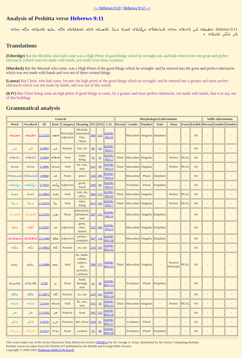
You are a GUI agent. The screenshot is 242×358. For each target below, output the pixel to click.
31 (93, 157)
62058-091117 (109, 321)
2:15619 (44, 203)
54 (99, 148)
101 (93, 166)
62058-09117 (109, 203)
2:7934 (44, 185)
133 (100, 135)
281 (93, 312)
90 (93, 148)
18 (99, 283)
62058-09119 (109, 227)
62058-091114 (109, 294)
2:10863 (44, 247)
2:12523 (44, 135)
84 (99, 185)
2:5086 (44, 166)
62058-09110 (109, 135)
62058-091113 (109, 283)
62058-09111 (109, 148)
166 (93, 185)
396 (93, 264)
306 (93, 135)
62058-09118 (109, 214)
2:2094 (44, 157)
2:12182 (44, 312)
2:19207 (44, 227)
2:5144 (44, 303)
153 (100, 194)
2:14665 (44, 194)
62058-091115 (109, 303)
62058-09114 (109, 175)
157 (100, 264)
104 (93, 322)
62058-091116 (109, 312)
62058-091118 (109, 331)
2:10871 (44, 294)
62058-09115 (109, 185)
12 (93, 283)
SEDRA (102, 342)
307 (93, 214)
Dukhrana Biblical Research (56, 350)
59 (99, 166)
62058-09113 (109, 166)
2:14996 (44, 264)
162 (100, 203)
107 (100, 247)
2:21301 (44, 214)
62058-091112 (109, 264)
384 (93, 194)
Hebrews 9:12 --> (136, 8)
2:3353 (44, 331)
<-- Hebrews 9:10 (107, 8)
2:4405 (44, 148)
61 (99, 322)
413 (93, 203)
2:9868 (44, 176)
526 (93, 176)
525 (93, 227)
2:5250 (44, 322)
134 (100, 238)
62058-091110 (109, 238)
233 (93, 247)
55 (93, 331)
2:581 (44, 283)
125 (100, 312)
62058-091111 (109, 247)
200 (100, 176)
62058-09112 (109, 157)
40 (99, 331)
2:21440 (44, 238)
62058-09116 (109, 194)
